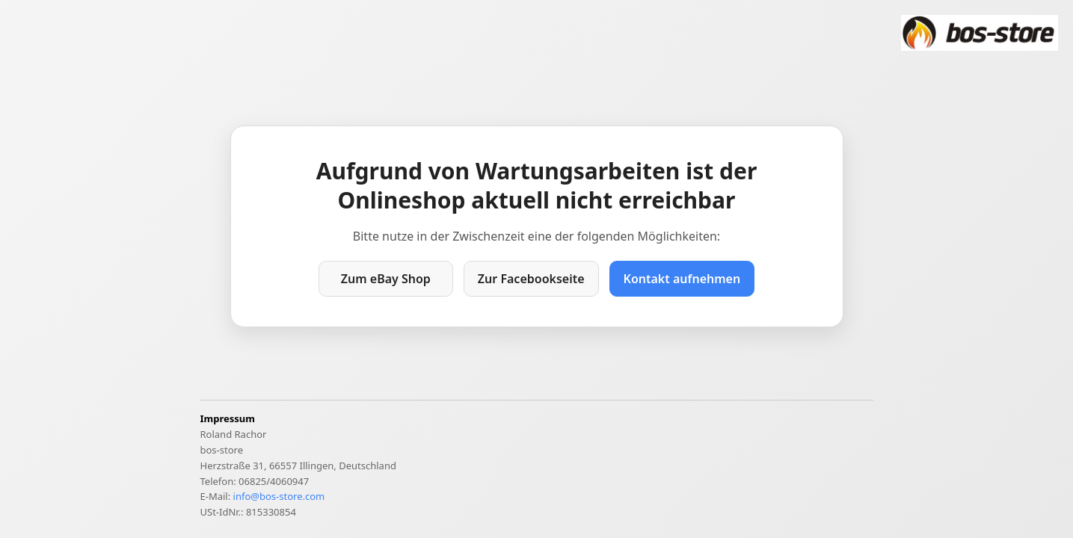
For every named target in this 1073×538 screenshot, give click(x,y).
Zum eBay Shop (386, 278)
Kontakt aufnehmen (682, 278)
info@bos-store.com (279, 496)
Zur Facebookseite (531, 278)
